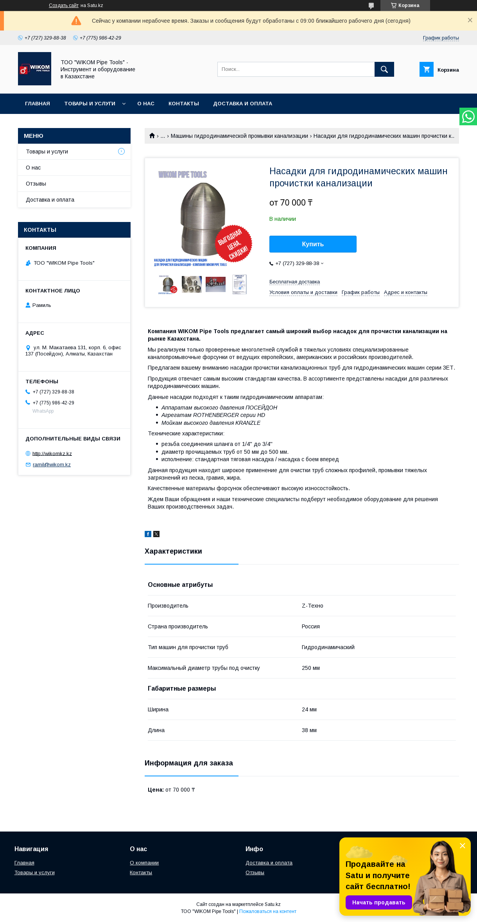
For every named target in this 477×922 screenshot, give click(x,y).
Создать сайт (64, 5)
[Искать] (384, 69)
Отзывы (36, 183)
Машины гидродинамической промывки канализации (239, 136)
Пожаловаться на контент (267, 911)
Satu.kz (273, 904)
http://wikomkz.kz (52, 453)
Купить (313, 244)
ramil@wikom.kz (52, 464)
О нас (145, 103)
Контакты (184, 103)
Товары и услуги (89, 103)
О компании (144, 863)
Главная (37, 103)
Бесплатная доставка (294, 282)
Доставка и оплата (242, 103)
